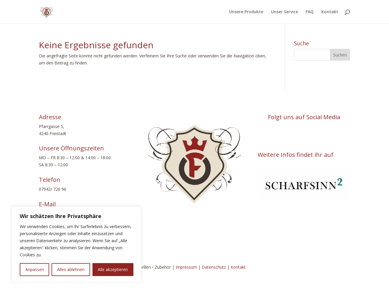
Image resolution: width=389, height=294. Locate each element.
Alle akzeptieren (113, 269)
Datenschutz (214, 267)
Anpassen (34, 269)
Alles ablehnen (71, 269)
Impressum (186, 267)
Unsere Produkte (246, 12)
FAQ (310, 12)
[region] (76, 244)
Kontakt (329, 12)
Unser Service (284, 12)
